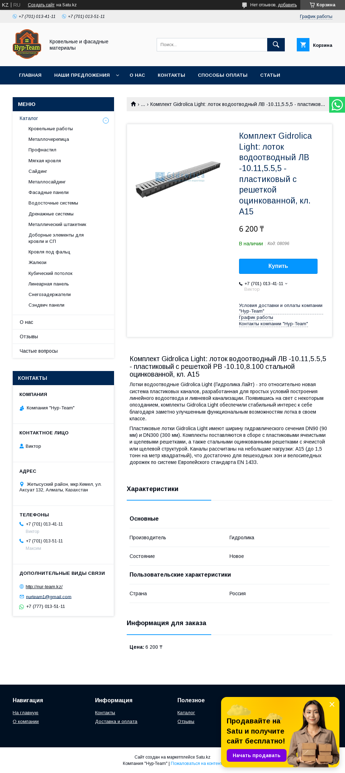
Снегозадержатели (50, 294)
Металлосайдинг (47, 181)
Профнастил (42, 149)
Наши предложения (82, 75)
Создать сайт (41, 4)
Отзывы (29, 336)
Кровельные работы (51, 128)
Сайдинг (38, 171)
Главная (30, 75)
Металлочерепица (49, 139)
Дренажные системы (51, 213)
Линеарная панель (49, 284)
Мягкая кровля (45, 160)
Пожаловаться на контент (196, 763)
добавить (287, 4)
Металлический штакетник (57, 224)
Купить (278, 266)
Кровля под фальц (49, 251)
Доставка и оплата (116, 721)
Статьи (270, 75)
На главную (25, 712)
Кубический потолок (51, 273)
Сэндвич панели (46, 305)
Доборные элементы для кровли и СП (56, 238)
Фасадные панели (49, 192)
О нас (137, 75)
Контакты (171, 75)
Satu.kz (203, 757)
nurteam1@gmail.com (48, 596)
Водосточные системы (53, 203)
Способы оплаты (222, 75)
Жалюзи (37, 262)
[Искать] (276, 44)
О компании (26, 721)
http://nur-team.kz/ (44, 586)
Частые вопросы (39, 351)
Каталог (29, 118)
